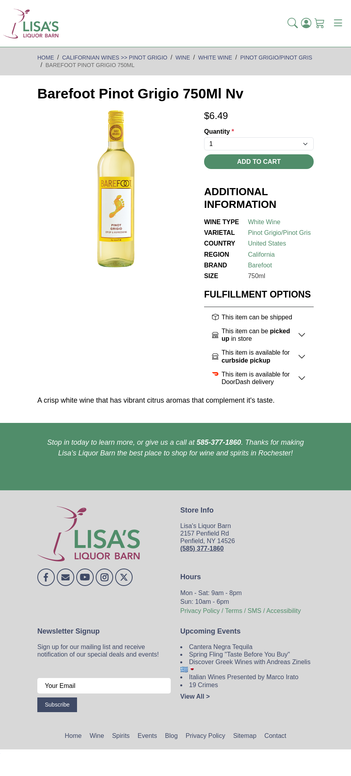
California (261, 254)
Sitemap (244, 735)
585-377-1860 (219, 442)
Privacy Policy (206, 735)
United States (267, 243)
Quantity (219, 131)
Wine (97, 735)
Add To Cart (259, 161)
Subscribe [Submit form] (57, 704)
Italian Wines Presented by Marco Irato (244, 677)
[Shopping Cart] (319, 23)
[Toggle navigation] (338, 23)
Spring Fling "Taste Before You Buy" (239, 654)
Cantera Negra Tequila (221, 646)
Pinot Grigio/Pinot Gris (279, 232)
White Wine (264, 222)
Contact (275, 735)
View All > (195, 696)
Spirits (120, 735)
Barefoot (260, 265)
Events (147, 735)
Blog (171, 735)
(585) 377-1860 (202, 548)
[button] (292, 23)
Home (73, 735)
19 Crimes (203, 685)
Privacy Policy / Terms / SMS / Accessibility (240, 610)
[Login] (306, 23)
